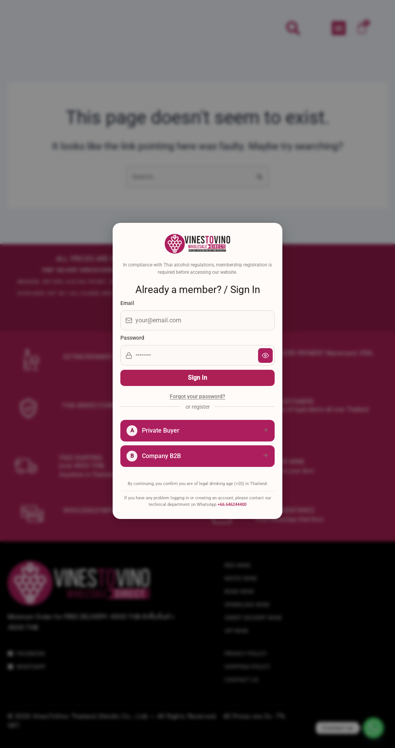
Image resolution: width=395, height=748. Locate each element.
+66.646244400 (232, 504)
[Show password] (265, 355)
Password (132, 338)
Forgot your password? (197, 396)
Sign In (197, 377)
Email (127, 303)
